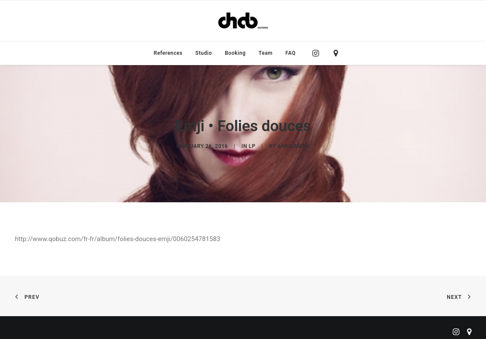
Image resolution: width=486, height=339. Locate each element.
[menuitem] (168, 53)
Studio (203, 53)
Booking (235, 53)
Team (266, 53)
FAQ (291, 53)
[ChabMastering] (243, 20)
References (168, 53)
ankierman (293, 144)
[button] (317, 53)
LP (252, 144)
